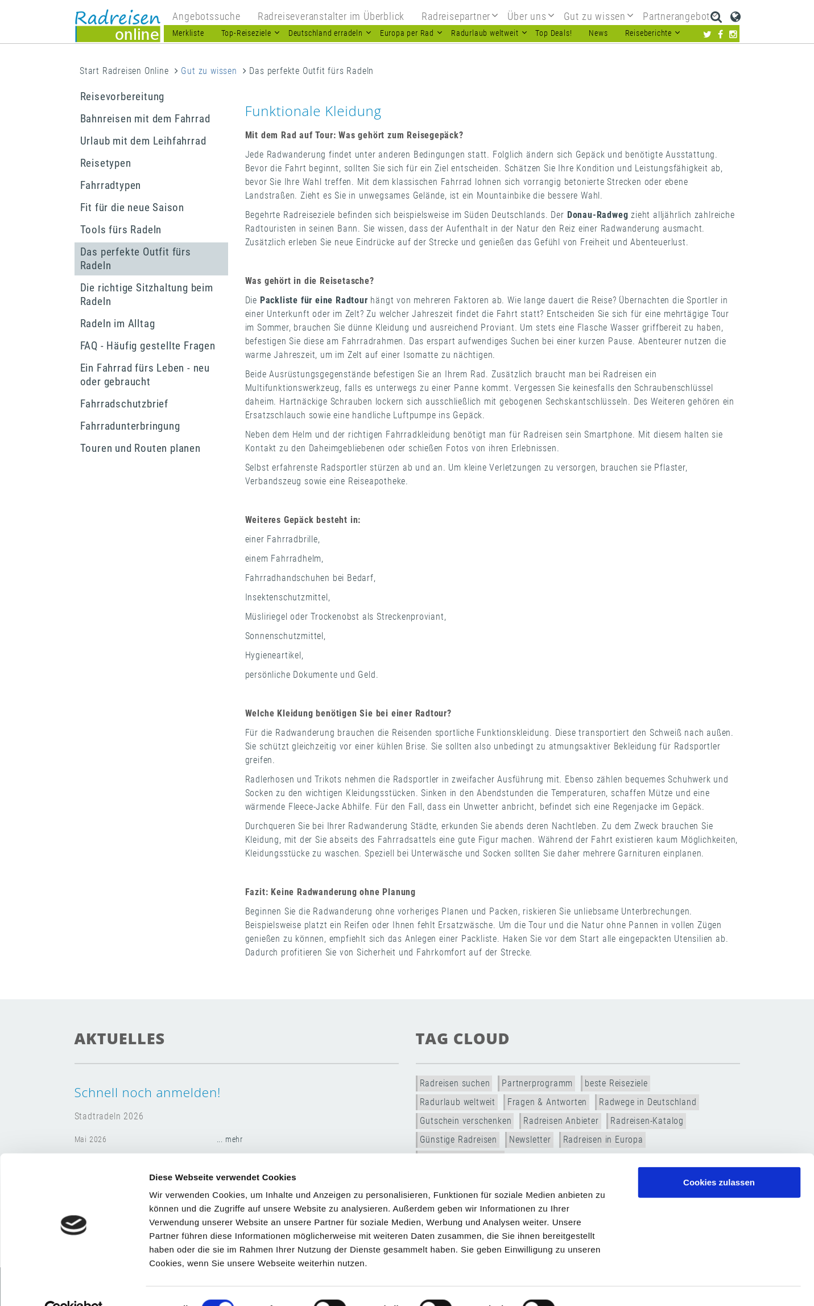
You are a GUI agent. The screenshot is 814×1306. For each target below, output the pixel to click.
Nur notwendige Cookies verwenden (719, 1198)
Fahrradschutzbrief (124, 403)
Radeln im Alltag (117, 323)
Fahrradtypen (111, 185)
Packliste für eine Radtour (314, 300)
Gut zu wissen (209, 70)
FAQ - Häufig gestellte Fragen (148, 345)
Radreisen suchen (455, 1083)
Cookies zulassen (719, 1156)
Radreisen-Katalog (647, 1120)
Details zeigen (605, 1283)
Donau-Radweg (598, 214)
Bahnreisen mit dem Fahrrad (145, 118)
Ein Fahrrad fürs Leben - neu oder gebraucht (145, 374)
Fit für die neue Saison (132, 207)
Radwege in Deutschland (648, 1102)
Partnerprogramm (537, 1083)
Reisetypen (105, 163)
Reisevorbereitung (122, 96)
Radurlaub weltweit (457, 1102)
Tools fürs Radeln (121, 229)
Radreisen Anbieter (560, 1120)
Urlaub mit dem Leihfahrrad (143, 140)
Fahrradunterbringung (130, 425)
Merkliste (188, 33)
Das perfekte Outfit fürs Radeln (135, 258)
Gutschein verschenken (466, 1120)
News (598, 33)
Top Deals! (553, 33)
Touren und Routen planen (140, 448)
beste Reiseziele (616, 1083)
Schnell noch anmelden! (148, 1092)
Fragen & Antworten (547, 1102)
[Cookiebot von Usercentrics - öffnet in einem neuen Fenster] (73, 1283)
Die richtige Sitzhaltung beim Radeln (146, 294)
